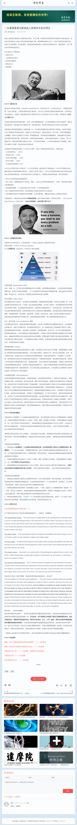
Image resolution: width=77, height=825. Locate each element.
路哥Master (11, 32)
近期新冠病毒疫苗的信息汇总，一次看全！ (17, 693)
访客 (11, 803)
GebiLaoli (62, 822)
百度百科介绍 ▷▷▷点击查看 (15, 656)
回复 (27, 803)
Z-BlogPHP (49, 822)
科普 (6, 671)
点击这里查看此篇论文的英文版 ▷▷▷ (17, 509)
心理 (12, 671)
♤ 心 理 (15, 8)
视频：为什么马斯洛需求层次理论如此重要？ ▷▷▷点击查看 (25, 642)
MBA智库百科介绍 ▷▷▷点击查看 (17, 660)
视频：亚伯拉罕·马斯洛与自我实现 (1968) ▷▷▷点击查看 (24, 647)
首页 (10, 8)
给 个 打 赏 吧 (39, 679)
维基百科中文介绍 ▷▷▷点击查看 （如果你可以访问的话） (25, 651)
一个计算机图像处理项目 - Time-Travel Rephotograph (56, 693)
